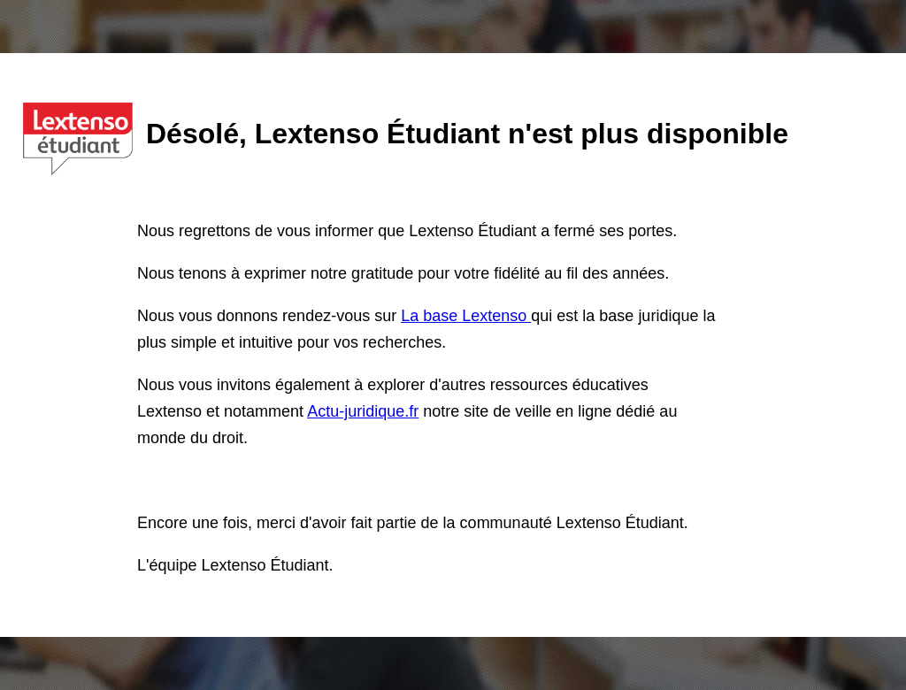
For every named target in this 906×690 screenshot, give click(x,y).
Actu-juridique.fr (362, 411)
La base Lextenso (466, 316)
